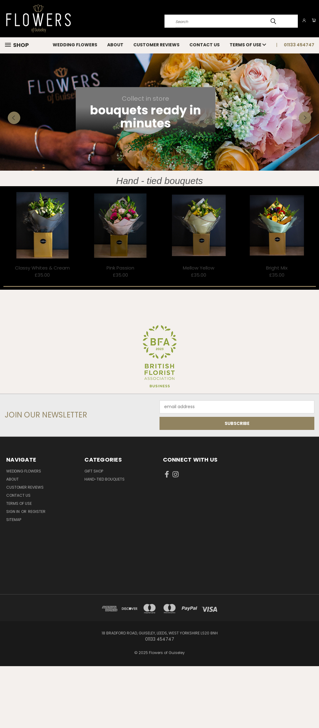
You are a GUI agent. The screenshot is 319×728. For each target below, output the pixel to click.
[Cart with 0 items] (313, 20)
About (115, 45)
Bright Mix (277, 329)
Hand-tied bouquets (104, 541)
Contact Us (204, 45)
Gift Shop (93, 533)
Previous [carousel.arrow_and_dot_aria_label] (14, 152)
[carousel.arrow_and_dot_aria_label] (152, 221)
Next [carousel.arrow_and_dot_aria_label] (305, 152)
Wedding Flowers (75, 45)
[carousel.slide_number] (159, 143)
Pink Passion (120, 329)
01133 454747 (299, 45)
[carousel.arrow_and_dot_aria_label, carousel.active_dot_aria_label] (144, 221)
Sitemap (13, 581)
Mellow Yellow (198, 329)
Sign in (13, 573)
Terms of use (248, 45)
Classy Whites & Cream (42, 329)
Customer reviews (156, 45)
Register (36, 573)
